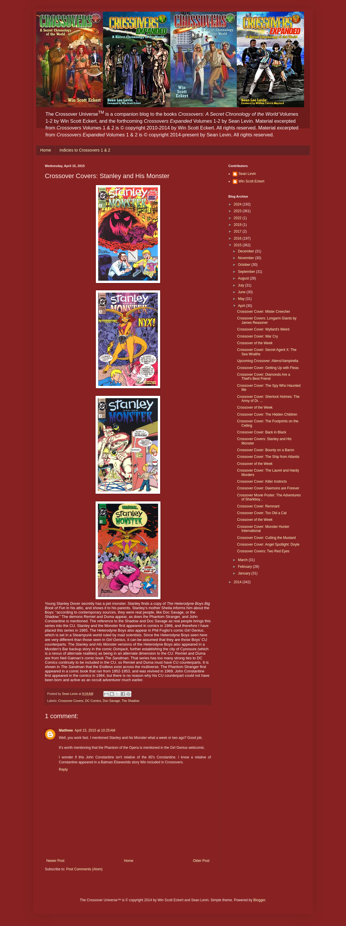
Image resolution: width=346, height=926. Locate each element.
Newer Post (55, 861)
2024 (238, 204)
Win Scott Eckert (251, 181)
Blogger (259, 900)
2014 (238, 582)
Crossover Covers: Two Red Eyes (263, 551)
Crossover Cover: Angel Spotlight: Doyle (268, 544)
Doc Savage (111, 700)
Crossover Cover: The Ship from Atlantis (268, 457)
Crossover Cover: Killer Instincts (262, 481)
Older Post (201, 861)
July (241, 285)
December (246, 251)
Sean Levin (247, 174)
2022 (238, 218)
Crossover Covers (70, 700)
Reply (63, 769)
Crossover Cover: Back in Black (261, 432)
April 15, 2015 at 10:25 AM (95, 730)
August (244, 278)
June (242, 292)
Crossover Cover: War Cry (257, 336)
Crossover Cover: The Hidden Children (267, 414)
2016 (238, 238)
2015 (238, 245)
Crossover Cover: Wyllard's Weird (263, 329)
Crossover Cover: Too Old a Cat (262, 513)
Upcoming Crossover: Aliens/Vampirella (267, 361)
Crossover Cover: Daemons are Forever (268, 488)
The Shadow (130, 700)
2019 (238, 225)
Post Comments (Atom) (84, 869)
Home (45, 150)
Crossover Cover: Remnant (258, 506)
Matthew (66, 730)
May (242, 299)
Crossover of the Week (255, 343)
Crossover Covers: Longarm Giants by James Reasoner (266, 320)
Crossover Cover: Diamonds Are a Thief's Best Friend (263, 376)
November (246, 258)
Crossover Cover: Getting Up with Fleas (268, 368)
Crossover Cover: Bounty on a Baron (265, 450)
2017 (238, 231)
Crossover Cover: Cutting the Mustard (266, 538)
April (242, 306)
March (243, 560)
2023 (238, 211)
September (247, 272)
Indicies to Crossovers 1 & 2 (84, 150)
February (245, 567)
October (244, 265)
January (244, 573)
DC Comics (93, 700)
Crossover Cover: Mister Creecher (263, 312)
